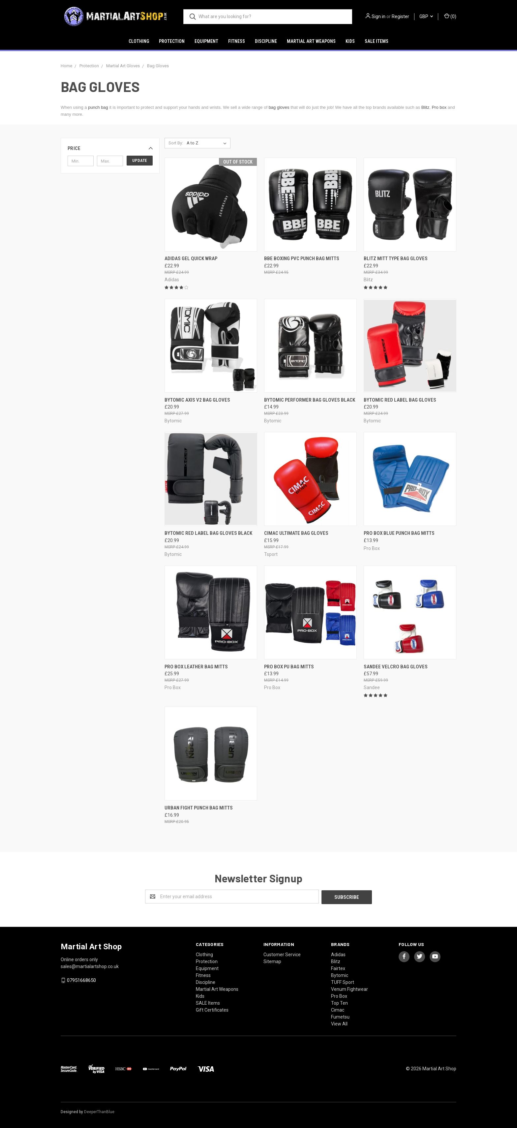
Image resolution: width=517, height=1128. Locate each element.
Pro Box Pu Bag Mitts (289, 667)
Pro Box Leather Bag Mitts (196, 667)
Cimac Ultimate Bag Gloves (296, 533)
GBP (426, 16)
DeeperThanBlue (99, 1111)
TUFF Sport (342, 981)
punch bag (98, 107)
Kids (350, 41)
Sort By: (175, 142)
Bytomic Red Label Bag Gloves (400, 400)
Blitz (425, 107)
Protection (172, 41)
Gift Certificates (212, 1009)
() (450, 16)
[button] (110, 148)
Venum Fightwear (349, 988)
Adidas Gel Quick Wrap (191, 258)
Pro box (439, 107)
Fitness (236, 41)
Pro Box (339, 995)
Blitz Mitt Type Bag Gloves (396, 258)
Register (400, 16)
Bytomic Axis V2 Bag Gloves (197, 400)
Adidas (338, 954)
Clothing (139, 41)
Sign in (378, 16)
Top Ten (339, 1002)
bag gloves (279, 107)
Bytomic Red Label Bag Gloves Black (208, 533)
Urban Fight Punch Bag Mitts (199, 808)
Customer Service (282, 954)
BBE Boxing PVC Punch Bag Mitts (301, 258)
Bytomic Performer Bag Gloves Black (309, 400)
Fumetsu (340, 1016)
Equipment (206, 41)
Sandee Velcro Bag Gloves (396, 667)
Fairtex (338, 967)
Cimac (337, 1009)
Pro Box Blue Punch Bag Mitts (399, 533)
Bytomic (339, 974)
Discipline (266, 41)
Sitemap (272, 960)
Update (139, 160)
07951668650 (81, 980)
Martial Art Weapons (311, 41)
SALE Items (376, 41)
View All (339, 1023)
